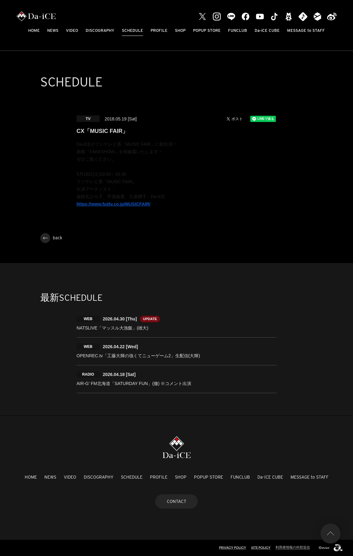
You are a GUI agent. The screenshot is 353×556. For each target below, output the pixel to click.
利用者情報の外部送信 (293, 547)
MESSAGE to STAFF (306, 30)
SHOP (180, 30)
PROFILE (159, 30)
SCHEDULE (132, 30)
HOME (34, 30)
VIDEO (72, 30)
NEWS (52, 30)
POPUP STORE (207, 30)
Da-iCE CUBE (267, 30)
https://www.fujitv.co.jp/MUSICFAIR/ (113, 204)
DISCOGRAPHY (100, 30)
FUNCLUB (237, 30)
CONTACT (176, 501)
